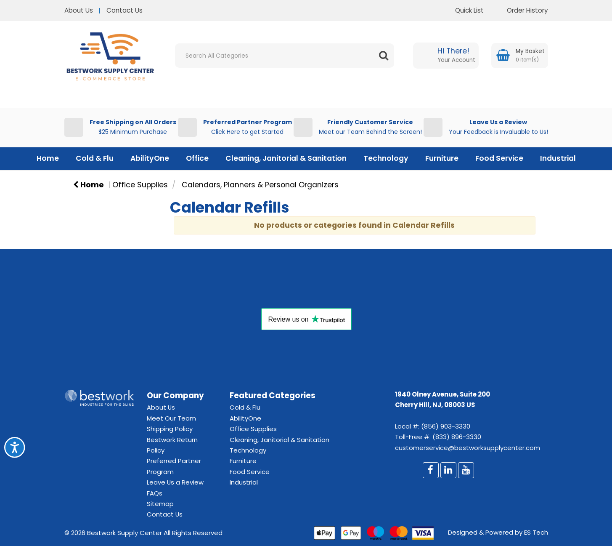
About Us (78, 10)
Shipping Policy (170, 428)
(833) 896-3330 (456, 436)
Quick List (463, 10)
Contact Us (124, 10)
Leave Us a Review (175, 482)
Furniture (441, 158)
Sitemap (160, 503)
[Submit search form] (383, 55)
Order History (521, 10)
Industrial (558, 158)
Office (197, 158)
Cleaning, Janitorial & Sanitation (286, 158)
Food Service (499, 158)
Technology (385, 158)
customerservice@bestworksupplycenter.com (467, 447)
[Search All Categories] (284, 55)
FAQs (154, 493)
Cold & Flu (95, 158)
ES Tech (536, 532)
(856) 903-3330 (445, 426)
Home (48, 158)
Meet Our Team (171, 418)
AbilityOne (149, 158)
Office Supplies (140, 185)
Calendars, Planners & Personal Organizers (260, 185)
